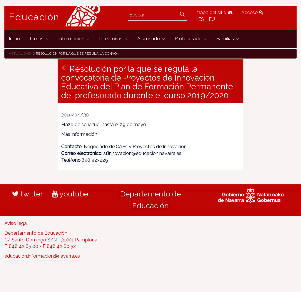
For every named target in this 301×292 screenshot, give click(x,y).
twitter (27, 193)
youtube (70, 193)
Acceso (252, 12)
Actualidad (20, 53)
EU (212, 19)
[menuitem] (14, 39)
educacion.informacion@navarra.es (42, 256)
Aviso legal (16, 223)
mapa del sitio (214, 12)
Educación (34, 17)
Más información (79, 134)
